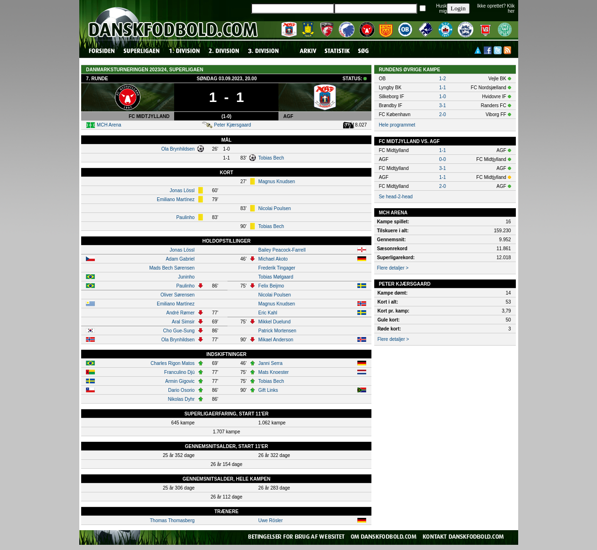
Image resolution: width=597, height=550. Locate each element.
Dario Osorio (181, 390)
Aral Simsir (183, 321)
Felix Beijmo (271, 285)
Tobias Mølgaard (275, 276)
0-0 (442, 159)
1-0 (442, 96)
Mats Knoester (273, 372)
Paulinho (185, 217)
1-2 (442, 78)
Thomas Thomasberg (172, 520)
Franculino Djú (179, 372)
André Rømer (180, 312)
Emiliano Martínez (175, 199)
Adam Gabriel (180, 259)
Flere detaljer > (393, 268)
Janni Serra (270, 363)
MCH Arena (109, 124)
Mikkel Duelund (274, 321)
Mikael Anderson (275, 339)
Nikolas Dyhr (181, 399)
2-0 (442, 114)
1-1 (442, 87)
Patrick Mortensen (277, 330)
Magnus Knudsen (276, 181)
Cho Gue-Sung (179, 330)
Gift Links (268, 390)
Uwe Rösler (270, 520)
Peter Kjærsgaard (232, 124)
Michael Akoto (272, 259)
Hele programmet (397, 124)
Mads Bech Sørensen (171, 268)
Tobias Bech (271, 158)
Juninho (186, 276)
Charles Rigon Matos (172, 363)
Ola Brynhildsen (178, 149)
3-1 (442, 105)
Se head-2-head (396, 196)
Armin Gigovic (179, 381)
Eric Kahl (267, 312)
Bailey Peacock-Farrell (281, 250)
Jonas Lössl (182, 190)
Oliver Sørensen (177, 294)
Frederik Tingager (276, 268)
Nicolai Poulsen (274, 208)
